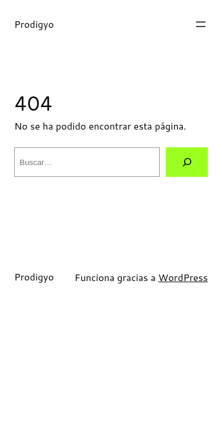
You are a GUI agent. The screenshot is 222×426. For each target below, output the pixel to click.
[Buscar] (187, 162)
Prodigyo (34, 24)
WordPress (183, 277)
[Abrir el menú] (201, 24)
